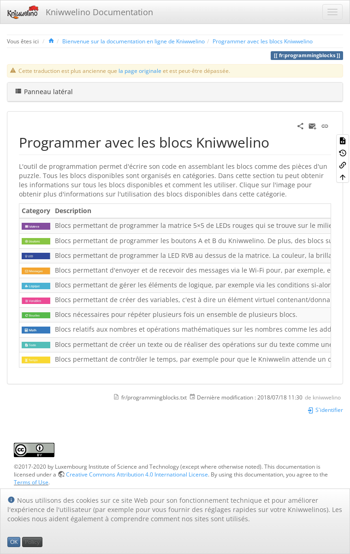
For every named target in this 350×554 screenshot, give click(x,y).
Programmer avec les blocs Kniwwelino (263, 41)
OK (14, 542)
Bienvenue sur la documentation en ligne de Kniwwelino (133, 41)
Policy (32, 542)
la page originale (140, 70)
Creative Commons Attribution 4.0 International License (137, 474)
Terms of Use (31, 482)
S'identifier (325, 409)
